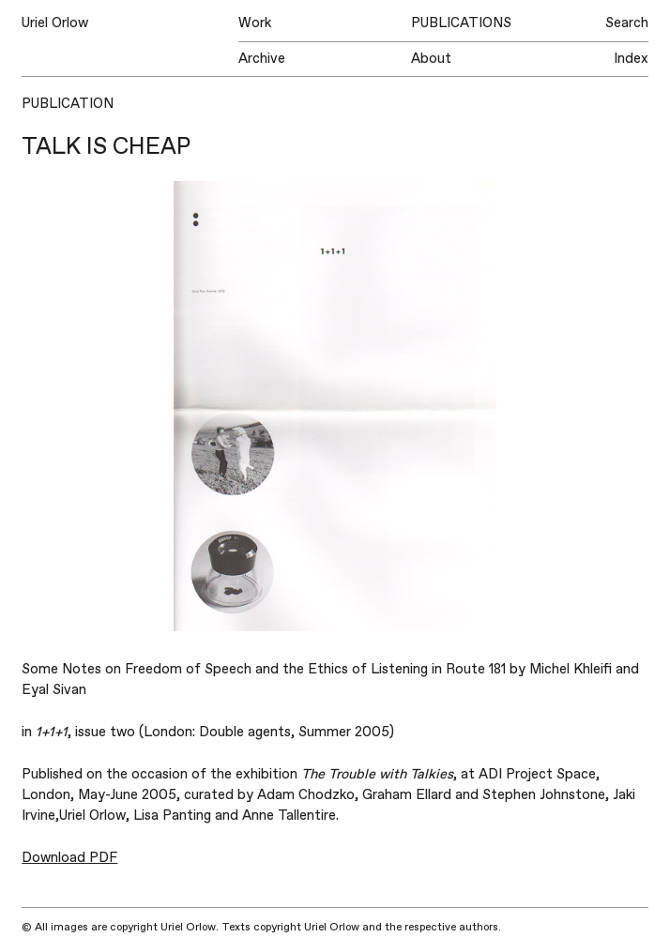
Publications (461, 23)
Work (254, 23)
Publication (68, 104)
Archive (261, 59)
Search (626, 23)
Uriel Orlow (55, 23)
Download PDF (69, 858)
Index (631, 59)
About (431, 59)
